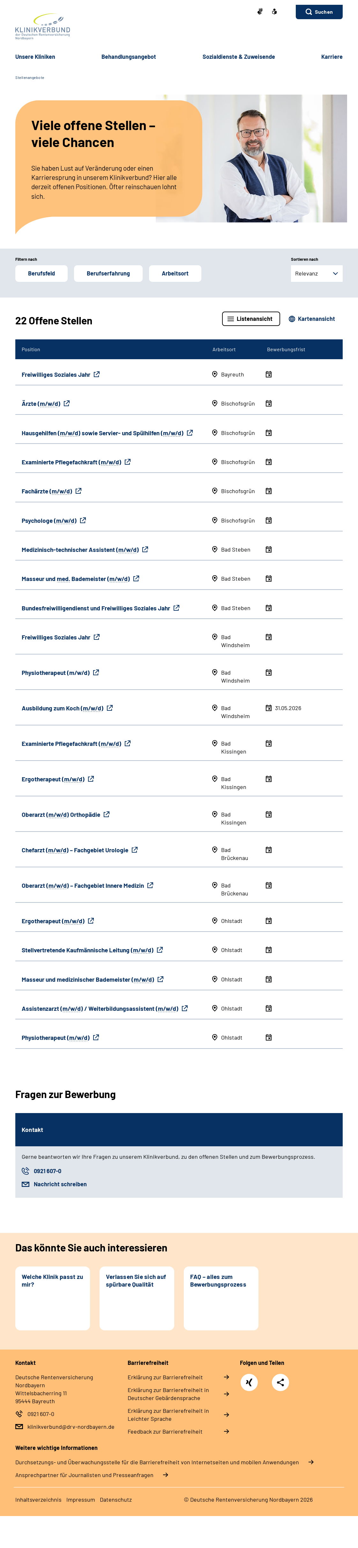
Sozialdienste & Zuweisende (239, 56)
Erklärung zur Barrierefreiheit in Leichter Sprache (168, 1414)
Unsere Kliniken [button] (35, 56)
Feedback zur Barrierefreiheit (165, 1431)
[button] (319, 12)
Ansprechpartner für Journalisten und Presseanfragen (84, 1474)
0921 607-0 (47, 1170)
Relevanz (306, 273)
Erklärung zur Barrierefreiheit (165, 1377)
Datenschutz (116, 1499)
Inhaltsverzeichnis (38, 1499)
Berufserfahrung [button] (108, 273)
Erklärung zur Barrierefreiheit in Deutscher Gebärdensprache (168, 1393)
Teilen (280, 1382)
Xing (249, 1379)
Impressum (80, 1499)
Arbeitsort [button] (175, 273)
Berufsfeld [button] (41, 273)
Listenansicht (254, 318)
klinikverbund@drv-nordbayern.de (71, 1426)
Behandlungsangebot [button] (128, 56)
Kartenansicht (316, 318)
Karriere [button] (332, 56)
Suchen (324, 12)
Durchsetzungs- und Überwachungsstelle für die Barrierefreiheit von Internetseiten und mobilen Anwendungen (157, 1462)
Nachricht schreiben (60, 1184)
